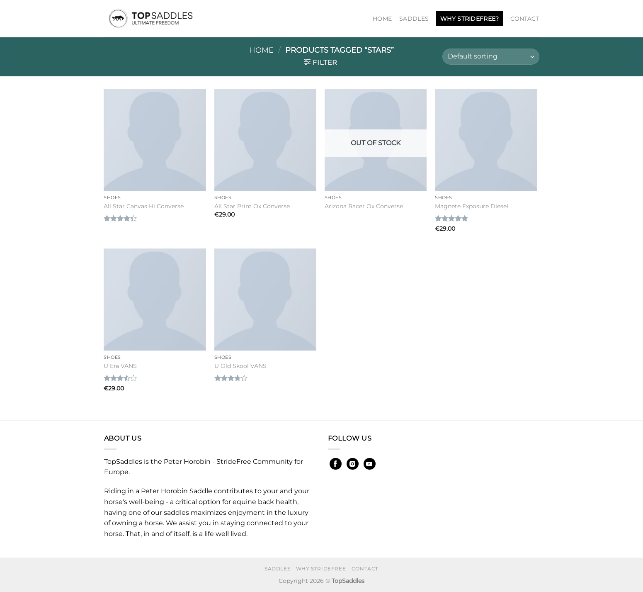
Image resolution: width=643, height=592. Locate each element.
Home (382, 18)
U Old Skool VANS (240, 366)
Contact (524, 18)
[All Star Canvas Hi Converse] (155, 140)
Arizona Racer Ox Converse (364, 206)
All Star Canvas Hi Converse (144, 206)
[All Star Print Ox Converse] (265, 140)
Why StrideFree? (469, 18)
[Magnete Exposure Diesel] (486, 140)
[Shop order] (490, 57)
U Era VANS (120, 366)
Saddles (414, 18)
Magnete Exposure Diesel (471, 206)
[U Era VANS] (155, 299)
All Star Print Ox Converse (252, 206)
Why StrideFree (321, 568)
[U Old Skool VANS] (265, 299)
